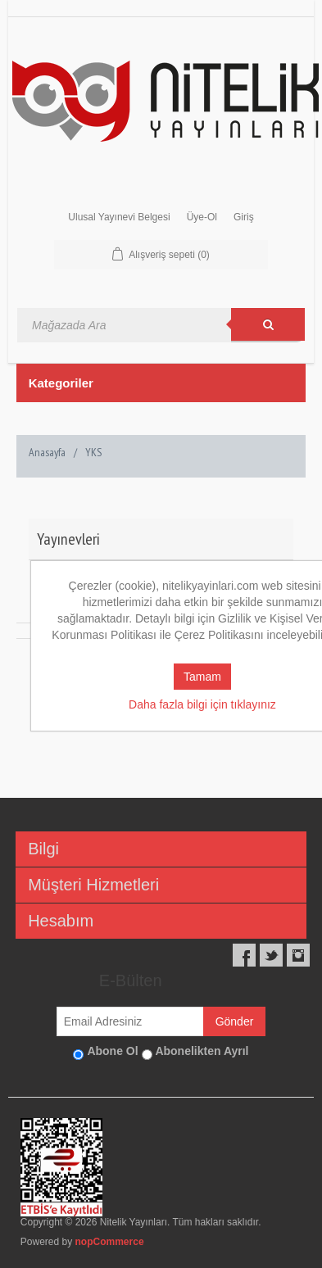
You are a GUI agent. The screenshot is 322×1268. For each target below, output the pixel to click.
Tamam (202, 676)
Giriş (244, 217)
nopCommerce (109, 1242)
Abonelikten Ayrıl (201, 1050)
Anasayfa (47, 452)
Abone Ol (112, 1050)
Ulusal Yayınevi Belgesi (119, 217)
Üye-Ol (202, 217)
